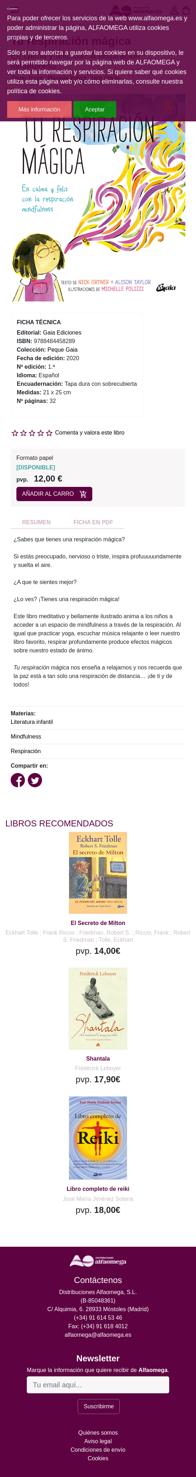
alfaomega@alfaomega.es (98, 1335)
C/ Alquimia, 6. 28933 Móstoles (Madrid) (98, 1309)
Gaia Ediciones (62, 333)
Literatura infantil (32, 722)
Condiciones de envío (98, 1450)
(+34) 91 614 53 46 (98, 1318)
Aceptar (94, 109)
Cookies (98, 1458)
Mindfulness (26, 737)
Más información (39, 109)
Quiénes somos (98, 1433)
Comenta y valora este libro (89, 433)
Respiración (26, 751)
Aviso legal (98, 1441)
